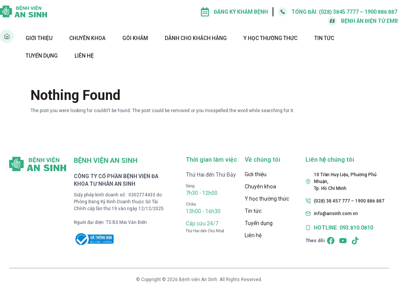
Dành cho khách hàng (196, 38)
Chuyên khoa (87, 38)
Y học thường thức (270, 38)
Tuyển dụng (42, 56)
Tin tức (324, 38)
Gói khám (135, 38)
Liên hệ (84, 56)
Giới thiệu (39, 38)
